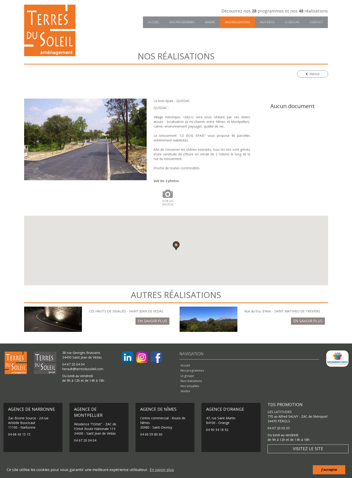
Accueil (153, 22)
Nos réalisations (237, 22)
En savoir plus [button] (162, 469)
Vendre (210, 22)
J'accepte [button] (329, 469)
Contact (316, 22)
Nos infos (267, 22)
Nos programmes (181, 22)
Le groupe (292, 22)
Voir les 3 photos (166, 181)
